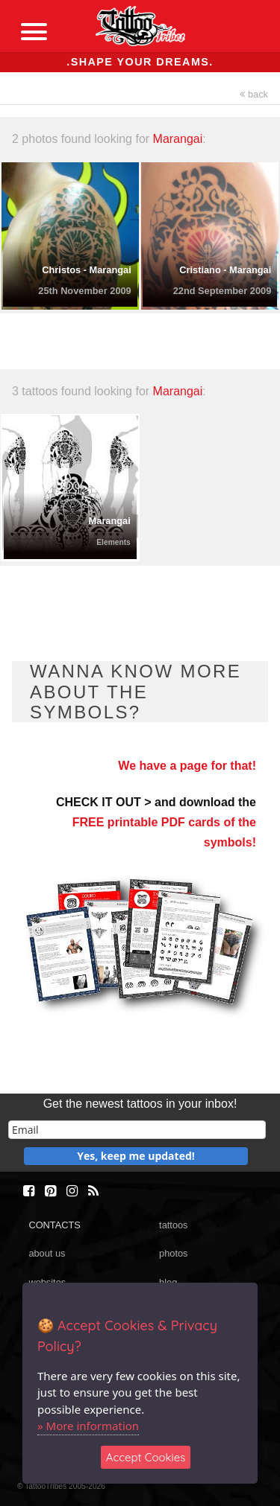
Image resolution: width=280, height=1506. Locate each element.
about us (46, 1253)
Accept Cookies (146, 1457)
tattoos (173, 1225)
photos (173, 1253)
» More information (88, 1425)
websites (47, 1282)
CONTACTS (54, 1225)
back (254, 94)
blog (168, 1282)
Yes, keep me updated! (136, 1156)
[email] (137, 1129)
